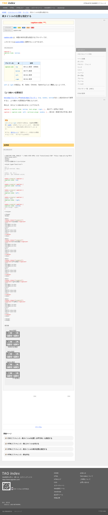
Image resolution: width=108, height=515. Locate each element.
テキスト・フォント (84, 64)
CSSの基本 (81, 93)
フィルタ (81, 84)
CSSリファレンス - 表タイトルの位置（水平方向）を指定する (30, 438)
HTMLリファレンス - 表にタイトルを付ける (23, 444)
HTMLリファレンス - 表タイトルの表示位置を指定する (27, 449)
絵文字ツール (58, 495)
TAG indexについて (86, 476)
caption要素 (19, 42)
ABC (91, 89)
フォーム (81, 81)
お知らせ (83, 473)
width (9, 125)
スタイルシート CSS (14, 12)
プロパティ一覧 (83, 89)
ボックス (81, 61)
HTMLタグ (20, 8)
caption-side (17, 30)
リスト (80, 70)
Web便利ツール (49, 8)
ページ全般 (81, 59)
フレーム (81, 78)
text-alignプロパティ (11, 98)
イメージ (81, 73)
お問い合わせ (84, 482)
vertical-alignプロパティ (28, 98)
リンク (80, 67)
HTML (12, 8)
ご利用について (85, 479)
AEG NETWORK (15, 504)
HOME (5, 8)
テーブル (25, 12)
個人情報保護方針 (7, 511)
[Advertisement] (21, 409)
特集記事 (57, 498)
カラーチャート (37, 8)
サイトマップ (18, 511)
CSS (27, 8)
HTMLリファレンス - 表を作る (18, 454)
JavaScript (60, 8)
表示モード (14, 132)
